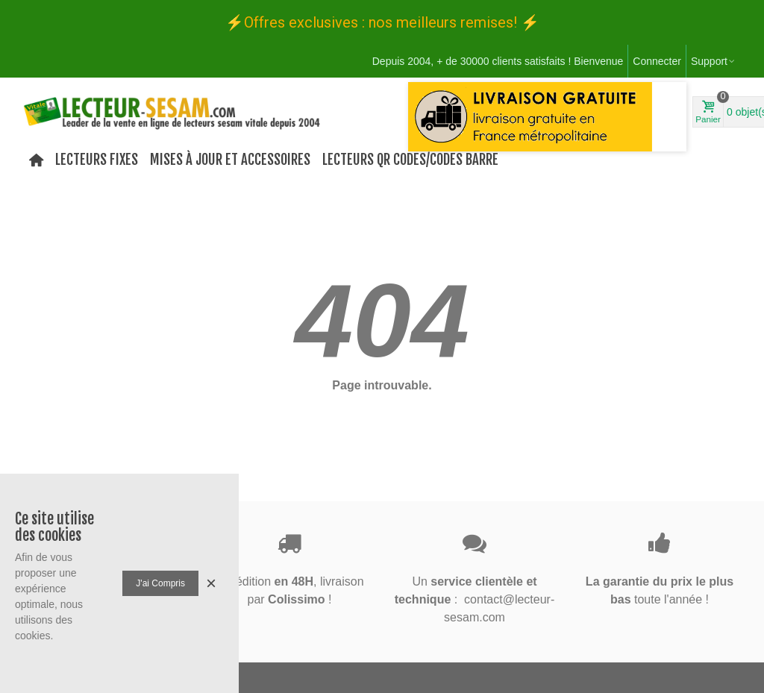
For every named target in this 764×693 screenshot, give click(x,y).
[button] (416, 188)
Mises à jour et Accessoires (230, 160)
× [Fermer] (211, 583)
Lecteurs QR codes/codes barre (410, 160)
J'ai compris (160, 583)
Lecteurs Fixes (96, 160)
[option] (547, 116)
